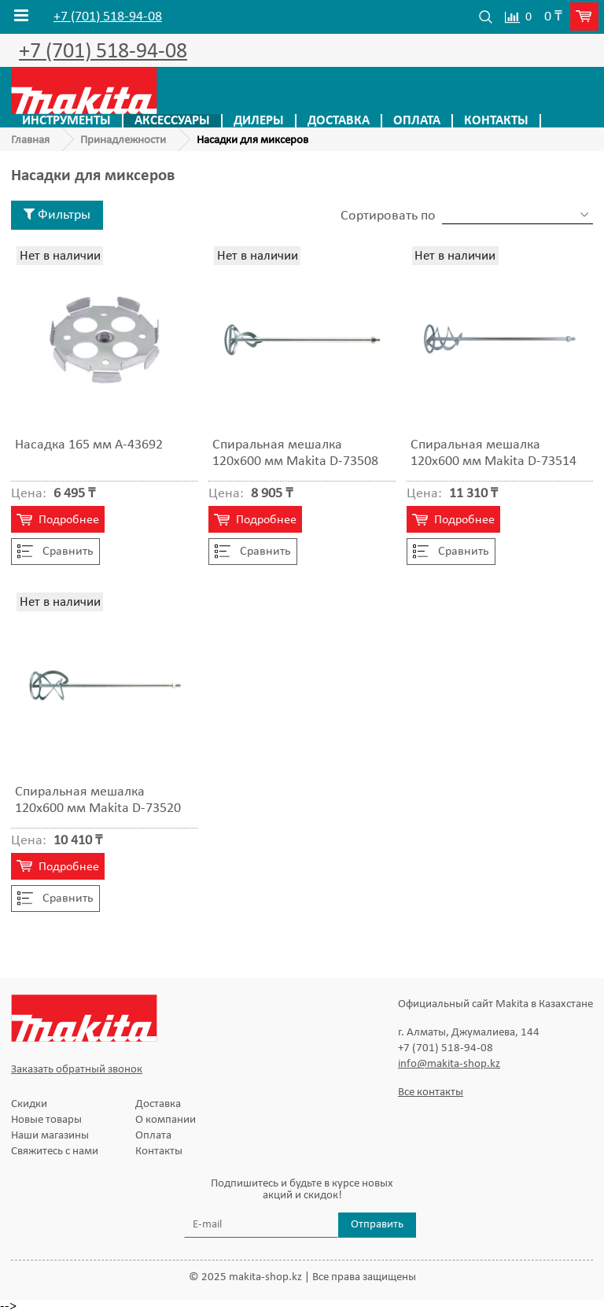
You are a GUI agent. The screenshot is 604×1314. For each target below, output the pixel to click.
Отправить (377, 1225)
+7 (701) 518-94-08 (107, 17)
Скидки (29, 1104)
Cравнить (55, 551)
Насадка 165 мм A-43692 (89, 444)
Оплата (416, 120)
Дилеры (259, 120)
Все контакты (430, 1092)
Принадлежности (123, 140)
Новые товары (46, 1120)
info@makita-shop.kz (449, 1064)
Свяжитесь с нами (54, 1151)
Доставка (339, 120)
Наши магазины (50, 1136)
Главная (30, 140)
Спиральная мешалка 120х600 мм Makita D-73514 (493, 453)
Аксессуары (172, 120)
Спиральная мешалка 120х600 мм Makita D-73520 (98, 800)
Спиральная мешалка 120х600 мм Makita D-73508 (295, 453)
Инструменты (66, 120)
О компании (165, 1120)
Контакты (496, 120)
